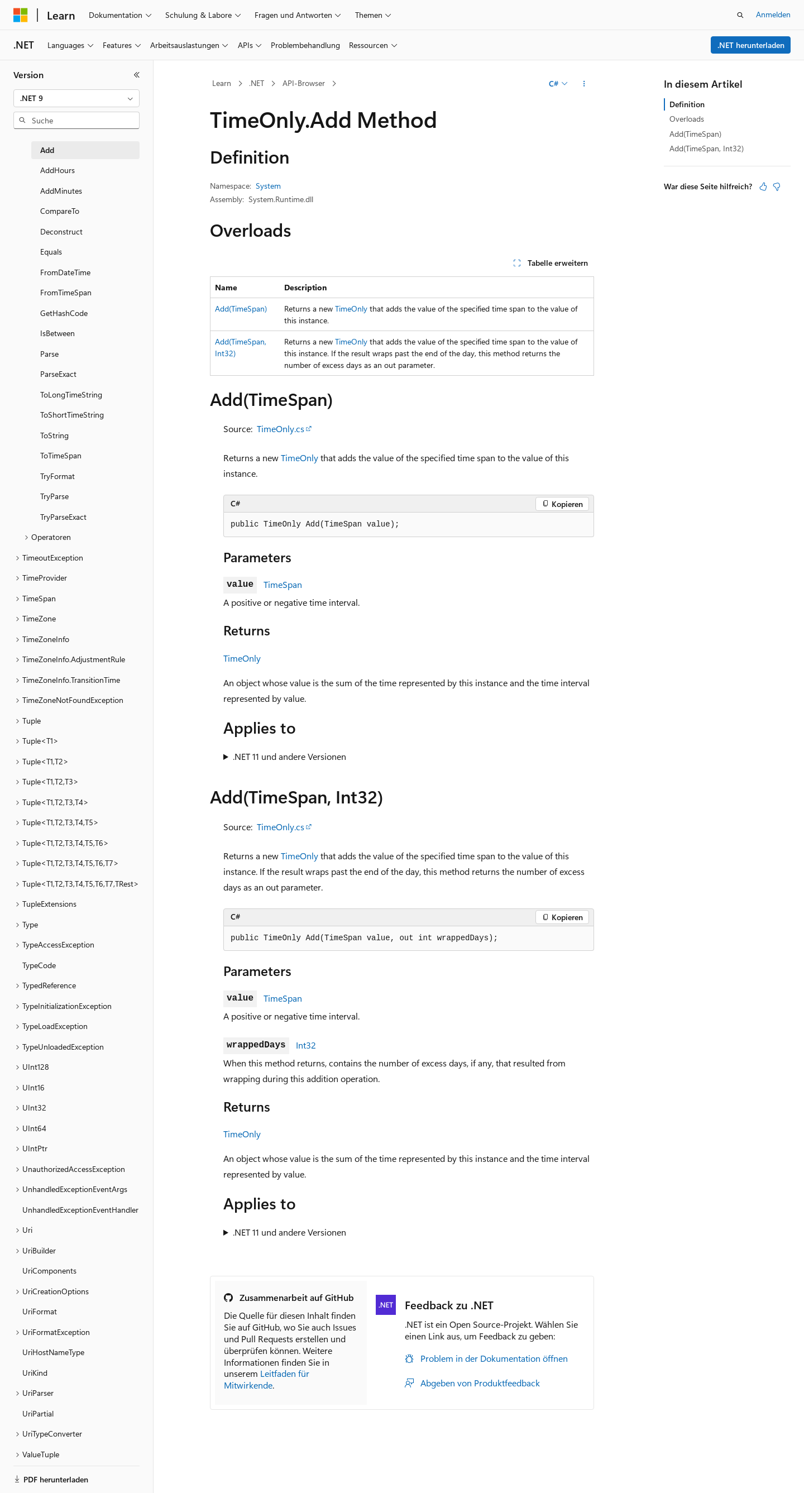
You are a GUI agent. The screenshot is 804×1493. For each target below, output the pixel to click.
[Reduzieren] (137, 75)
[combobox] (76, 98)
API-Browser (304, 83)
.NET (256, 83)
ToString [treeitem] (54, 435)
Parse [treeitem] (49, 353)
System (268, 185)
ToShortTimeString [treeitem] (72, 414)
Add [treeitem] (47, 150)
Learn (221, 83)
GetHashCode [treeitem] (64, 313)
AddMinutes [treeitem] (61, 190)
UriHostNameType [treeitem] (53, 1352)
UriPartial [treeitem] (38, 1413)
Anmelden (773, 14)
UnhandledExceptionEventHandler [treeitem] (80, 1209)
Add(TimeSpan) (241, 308)
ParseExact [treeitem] (58, 374)
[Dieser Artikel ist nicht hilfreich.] (776, 186)
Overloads (686, 118)
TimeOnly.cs (280, 428)
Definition (687, 104)
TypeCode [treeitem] (39, 965)
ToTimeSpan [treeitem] (61, 455)
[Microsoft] (20, 15)
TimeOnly (351, 308)
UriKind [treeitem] (34, 1372)
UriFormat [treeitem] (39, 1311)
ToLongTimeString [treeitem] (71, 394)
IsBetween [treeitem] (57, 333)
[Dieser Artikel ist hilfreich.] (763, 186)
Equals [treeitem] (51, 251)
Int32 (306, 1045)
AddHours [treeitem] (57, 170)
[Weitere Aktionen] (584, 84)
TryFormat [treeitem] (57, 476)
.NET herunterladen (750, 45)
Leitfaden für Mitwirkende (266, 1379)
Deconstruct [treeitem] (61, 231)
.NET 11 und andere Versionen (289, 756)
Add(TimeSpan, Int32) (706, 148)
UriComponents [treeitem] (49, 1270)
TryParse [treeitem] (54, 496)
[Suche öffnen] (740, 15)
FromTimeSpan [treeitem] (66, 292)
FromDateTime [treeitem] (65, 272)
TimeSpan (283, 584)
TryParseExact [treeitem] (63, 516)
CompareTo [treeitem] (59, 210)
